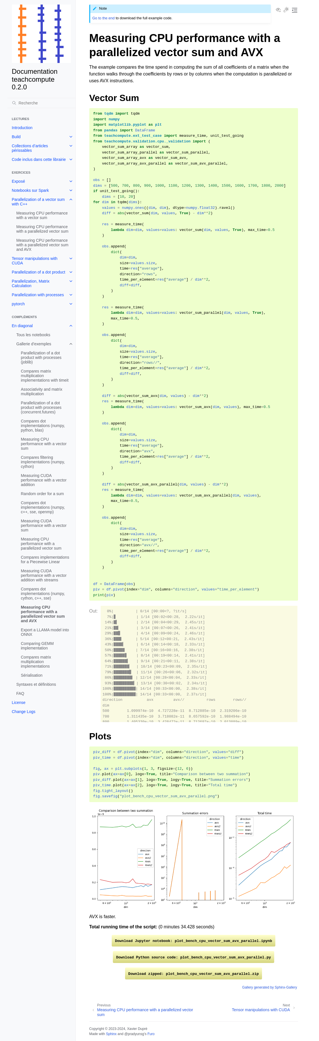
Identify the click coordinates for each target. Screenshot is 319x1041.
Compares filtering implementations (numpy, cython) (43, 462)
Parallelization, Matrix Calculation (31, 283)
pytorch (18, 304)
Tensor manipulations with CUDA (35, 260)
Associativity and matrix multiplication (41, 391)
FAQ (20, 693)
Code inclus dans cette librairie (39, 159)
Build (16, 136)
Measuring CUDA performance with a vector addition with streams (44, 575)
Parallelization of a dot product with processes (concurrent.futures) (41, 407)
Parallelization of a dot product (38, 272)
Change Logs (23, 711)
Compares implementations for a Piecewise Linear (45, 559)
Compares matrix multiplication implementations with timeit (45, 375)
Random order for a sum (42, 493)
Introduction (22, 127)
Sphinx (111, 1034)
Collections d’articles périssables (30, 148)
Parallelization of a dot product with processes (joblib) (41, 357)
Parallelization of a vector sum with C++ (38, 201)
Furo (151, 1034)
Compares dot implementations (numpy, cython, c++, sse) (43, 593)
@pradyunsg (134, 1034)
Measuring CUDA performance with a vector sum (44, 525)
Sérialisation (32, 675)
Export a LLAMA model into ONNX (45, 632)
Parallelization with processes (38, 295)
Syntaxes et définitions (36, 684)
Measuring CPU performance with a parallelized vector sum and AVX (42, 245)
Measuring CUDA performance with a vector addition (44, 480)
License (19, 702)
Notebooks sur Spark (30, 190)
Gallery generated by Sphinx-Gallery (269, 987)
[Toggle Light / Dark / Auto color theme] (286, 10)
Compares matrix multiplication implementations (36, 661)
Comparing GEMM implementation (37, 645)
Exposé (18, 181)
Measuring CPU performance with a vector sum (42, 215)
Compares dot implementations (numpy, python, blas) (43, 425)
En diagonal (22, 325)
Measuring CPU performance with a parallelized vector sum (42, 229)
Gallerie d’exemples (33, 344)
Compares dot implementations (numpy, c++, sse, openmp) (43, 507)
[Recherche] (41, 103)
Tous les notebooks (33, 335)
